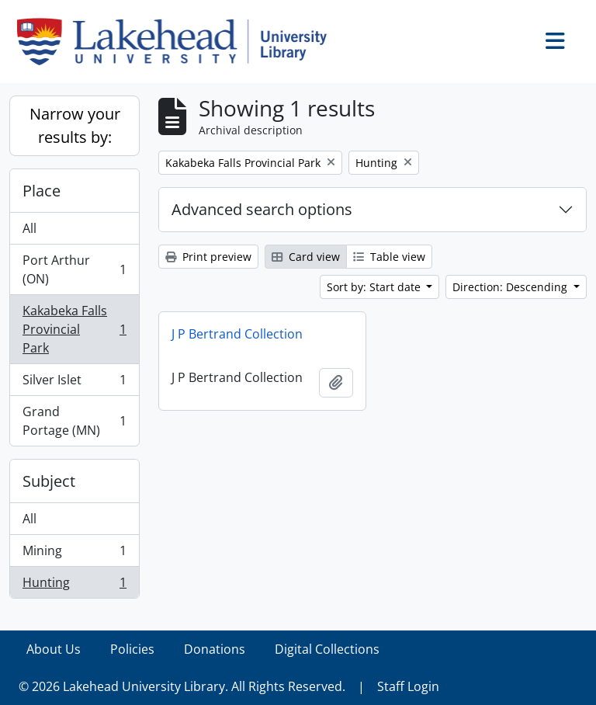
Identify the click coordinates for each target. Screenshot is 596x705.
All (29, 228)
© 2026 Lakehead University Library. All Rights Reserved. (182, 686)
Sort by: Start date (375, 287)
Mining (74, 554)
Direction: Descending (511, 287)
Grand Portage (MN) (74, 421)
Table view (389, 256)
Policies (132, 649)
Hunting (74, 585)
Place (42, 190)
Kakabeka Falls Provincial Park (74, 329)
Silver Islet (74, 383)
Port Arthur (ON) (74, 269)
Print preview (208, 256)
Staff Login (408, 686)
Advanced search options (262, 209)
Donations (214, 649)
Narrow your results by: (74, 125)
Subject (49, 481)
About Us (53, 649)
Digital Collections (327, 649)
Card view (306, 256)
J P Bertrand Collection (237, 333)
